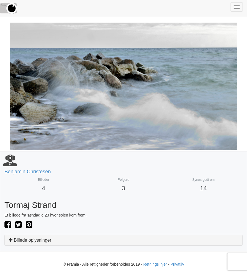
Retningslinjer (155, 264)
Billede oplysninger (30, 240)
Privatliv (177, 264)
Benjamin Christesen (27, 171)
